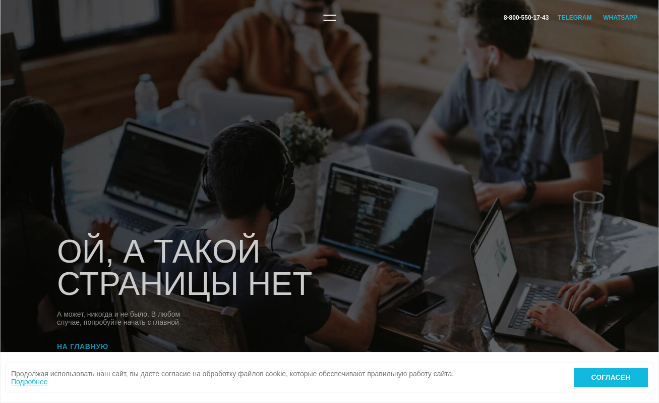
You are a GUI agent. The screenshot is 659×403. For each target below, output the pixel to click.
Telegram (574, 17)
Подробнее (29, 382)
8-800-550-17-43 (526, 17)
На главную (82, 346)
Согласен (610, 377)
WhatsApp (620, 17)
